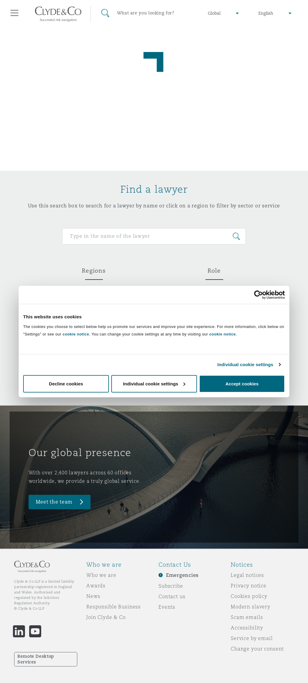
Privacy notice (248, 586)
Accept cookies (241, 383)
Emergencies (182, 575)
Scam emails (247, 617)
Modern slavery (250, 607)
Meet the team (54, 502)
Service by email (252, 638)
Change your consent (257, 649)
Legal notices (247, 575)
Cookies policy (249, 596)
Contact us (172, 596)
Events (167, 607)
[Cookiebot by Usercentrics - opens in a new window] (258, 294)
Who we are (101, 575)
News (93, 596)
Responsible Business (113, 607)
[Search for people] (154, 236)
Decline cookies (66, 383)
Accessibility (247, 628)
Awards (96, 586)
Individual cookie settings (245, 364)
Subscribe (171, 586)
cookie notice (76, 334)
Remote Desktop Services (35, 659)
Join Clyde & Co (106, 617)
